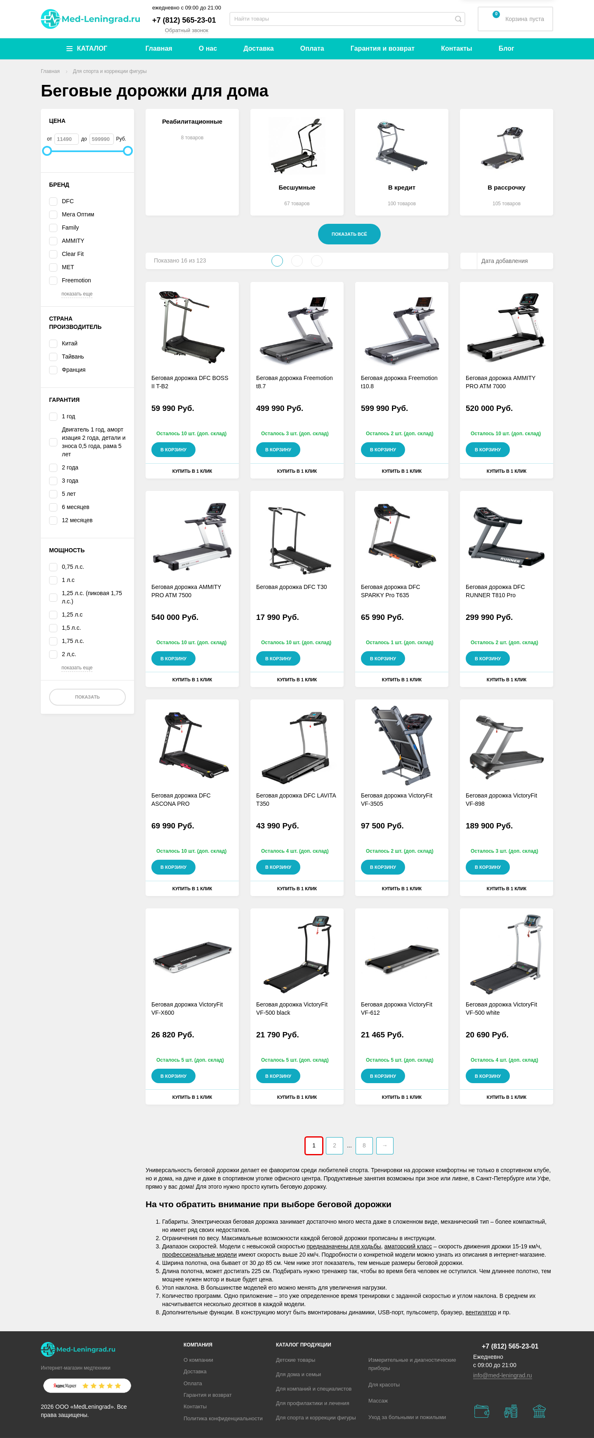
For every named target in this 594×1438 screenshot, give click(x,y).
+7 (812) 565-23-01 (184, 20)
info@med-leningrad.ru (502, 1375)
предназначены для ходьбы (343, 1246)
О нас (208, 48)
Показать (87, 696)
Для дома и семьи (298, 1374)
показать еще (76, 294)
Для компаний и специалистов (314, 1389)
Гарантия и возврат (383, 48)
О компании (198, 1360)
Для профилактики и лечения (312, 1403)
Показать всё (349, 234)
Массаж (378, 1401)
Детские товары (295, 1360)
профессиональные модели (199, 1254)
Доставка (258, 48)
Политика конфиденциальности (223, 1418)
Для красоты (384, 1385)
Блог (506, 48)
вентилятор (481, 1312)
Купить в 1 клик (192, 471)
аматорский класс (408, 1246)
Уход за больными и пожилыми (407, 1417)
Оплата (312, 48)
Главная (159, 48)
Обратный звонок (186, 30)
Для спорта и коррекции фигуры (316, 1418)
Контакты (456, 48)
